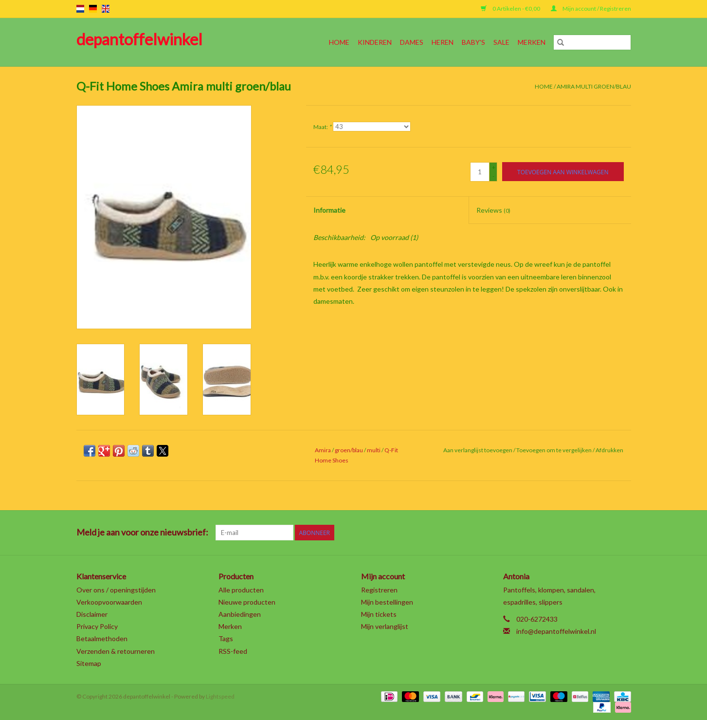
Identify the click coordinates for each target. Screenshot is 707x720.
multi (374, 450)
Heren (442, 42)
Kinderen (375, 42)
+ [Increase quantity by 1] (493, 167)
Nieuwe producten (246, 602)
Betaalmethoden (101, 638)
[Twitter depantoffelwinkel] (538, 532)
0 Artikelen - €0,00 (511, 8)
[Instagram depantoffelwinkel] (623, 532)
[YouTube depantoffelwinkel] (589, 532)
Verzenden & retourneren (115, 651)
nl (80, 9)
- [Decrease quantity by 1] (493, 176)
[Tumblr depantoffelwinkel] (606, 532)
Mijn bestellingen (387, 602)
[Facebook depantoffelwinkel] (521, 532)
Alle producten (241, 590)
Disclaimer (92, 614)
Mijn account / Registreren (591, 8)
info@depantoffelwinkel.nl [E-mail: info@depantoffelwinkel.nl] (556, 631)
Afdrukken (609, 450)
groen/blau (349, 450)
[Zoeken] (592, 42)
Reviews (493, 210)
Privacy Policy (97, 626)
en (105, 9)
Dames (411, 42)
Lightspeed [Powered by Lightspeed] (220, 696)
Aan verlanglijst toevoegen (478, 450)
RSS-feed (232, 651)
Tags (225, 638)
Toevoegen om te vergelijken (554, 450)
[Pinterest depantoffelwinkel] (572, 532)
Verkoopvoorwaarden (109, 602)
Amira (323, 450)
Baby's (473, 42)
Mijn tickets (379, 614)
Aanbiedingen (239, 614)
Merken (531, 42)
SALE (501, 42)
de (93, 9)
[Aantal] (479, 172)
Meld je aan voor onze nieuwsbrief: (142, 532)
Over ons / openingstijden (116, 590)
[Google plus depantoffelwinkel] (555, 532)
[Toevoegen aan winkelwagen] (562, 171)
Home (339, 42)
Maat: (322, 126)
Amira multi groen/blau (594, 86)
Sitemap (88, 663)
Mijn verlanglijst (384, 626)
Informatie (329, 210)
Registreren (379, 590)
